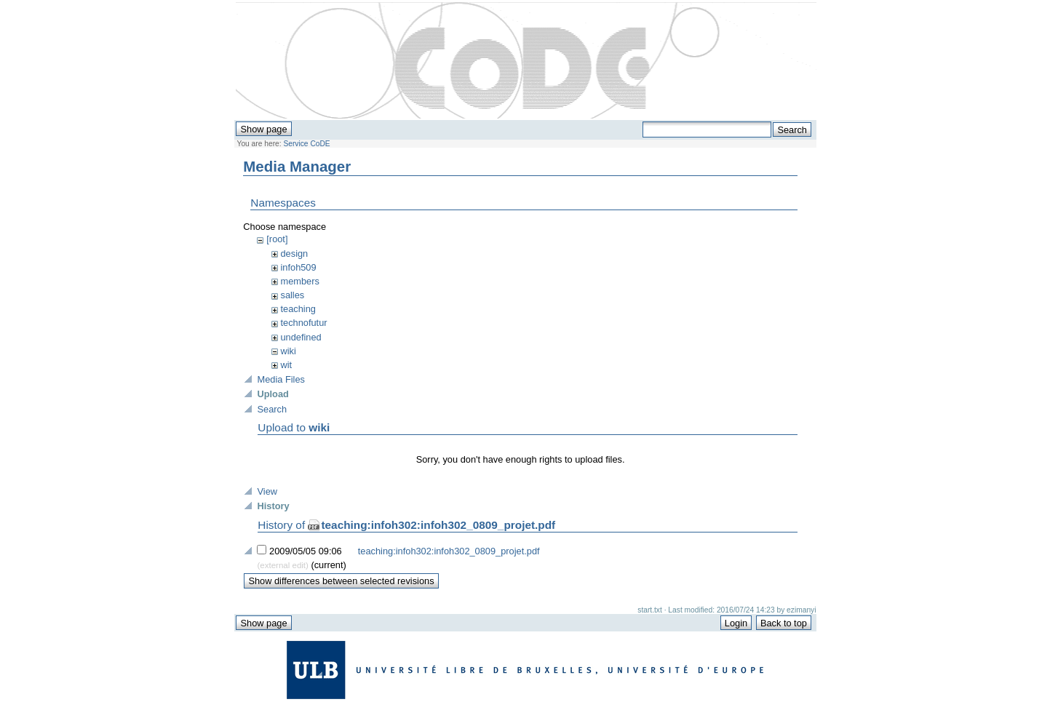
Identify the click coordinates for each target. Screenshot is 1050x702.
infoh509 (299, 267)
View (267, 491)
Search (272, 409)
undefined (301, 337)
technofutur (304, 322)
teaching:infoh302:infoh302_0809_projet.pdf (438, 525)
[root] (276, 239)
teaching (298, 308)
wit (287, 364)
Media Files (280, 379)
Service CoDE (306, 144)
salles (293, 295)
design (295, 253)
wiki (288, 351)
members (300, 281)
